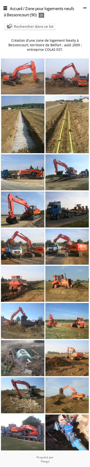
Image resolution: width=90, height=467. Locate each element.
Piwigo (45, 461)
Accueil (16, 8)
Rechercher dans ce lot (34, 26)
